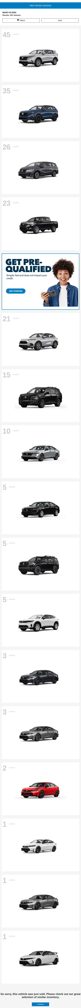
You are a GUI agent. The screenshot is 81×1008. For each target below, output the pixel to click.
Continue (40, 1004)
